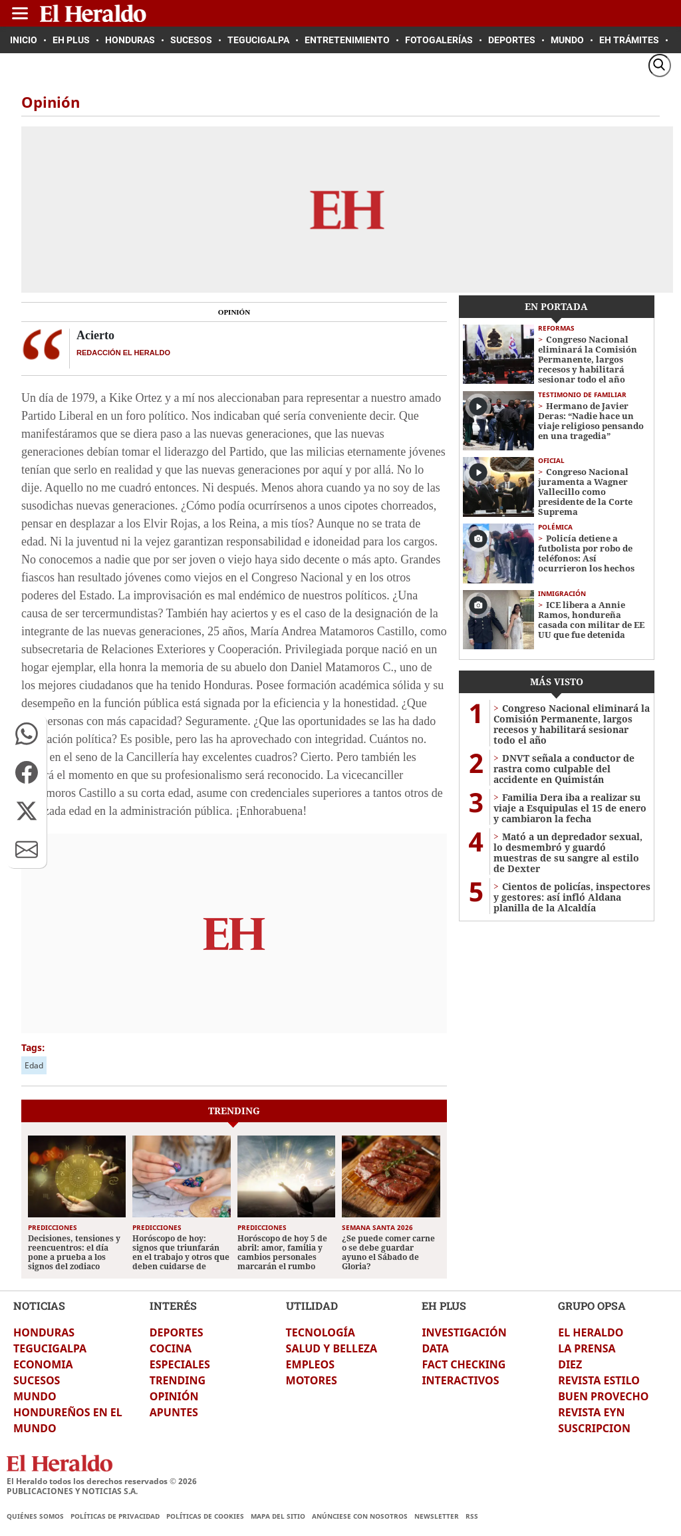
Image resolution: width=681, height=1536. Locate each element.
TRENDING (177, 1380)
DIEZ (570, 1364)
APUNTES (174, 1412)
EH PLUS (444, 1305)
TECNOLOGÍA (320, 1332)
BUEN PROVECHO (603, 1396)
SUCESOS (36, 1380)
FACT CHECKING (463, 1364)
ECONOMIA (43, 1364)
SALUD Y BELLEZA (332, 1348)
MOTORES (311, 1380)
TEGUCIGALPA (49, 1348)
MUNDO (35, 1396)
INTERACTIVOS (460, 1380)
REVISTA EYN (591, 1412)
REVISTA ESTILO (599, 1380)
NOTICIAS (39, 1305)
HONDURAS (43, 1332)
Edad (34, 1065)
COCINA (171, 1348)
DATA (435, 1348)
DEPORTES (177, 1332)
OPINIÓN (174, 1396)
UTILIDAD (312, 1305)
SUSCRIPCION (594, 1428)
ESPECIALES (180, 1364)
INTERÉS (173, 1305)
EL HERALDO (590, 1332)
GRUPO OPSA (592, 1305)
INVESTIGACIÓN (464, 1332)
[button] (26, 733)
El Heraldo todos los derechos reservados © (102, 1481)
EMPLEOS (310, 1364)
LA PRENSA (586, 1348)
